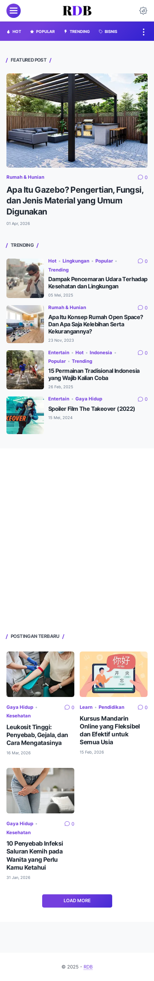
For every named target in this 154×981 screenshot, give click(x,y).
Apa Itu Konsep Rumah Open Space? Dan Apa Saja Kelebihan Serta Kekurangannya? (95, 324)
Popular (104, 261)
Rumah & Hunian (25, 177)
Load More (77, 900)
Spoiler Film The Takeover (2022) (91, 408)
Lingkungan (76, 261)
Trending (58, 270)
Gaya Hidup (88, 398)
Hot (52, 261)
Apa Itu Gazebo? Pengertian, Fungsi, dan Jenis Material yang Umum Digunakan (74, 201)
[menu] (13, 11)
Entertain (58, 352)
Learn (86, 707)
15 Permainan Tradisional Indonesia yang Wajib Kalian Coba (94, 374)
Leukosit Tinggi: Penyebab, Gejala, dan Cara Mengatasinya (37, 734)
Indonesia (101, 352)
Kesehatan (18, 715)
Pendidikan (111, 707)
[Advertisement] (77, 540)
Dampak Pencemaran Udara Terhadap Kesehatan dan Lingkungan (98, 283)
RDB (88, 967)
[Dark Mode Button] (143, 10)
